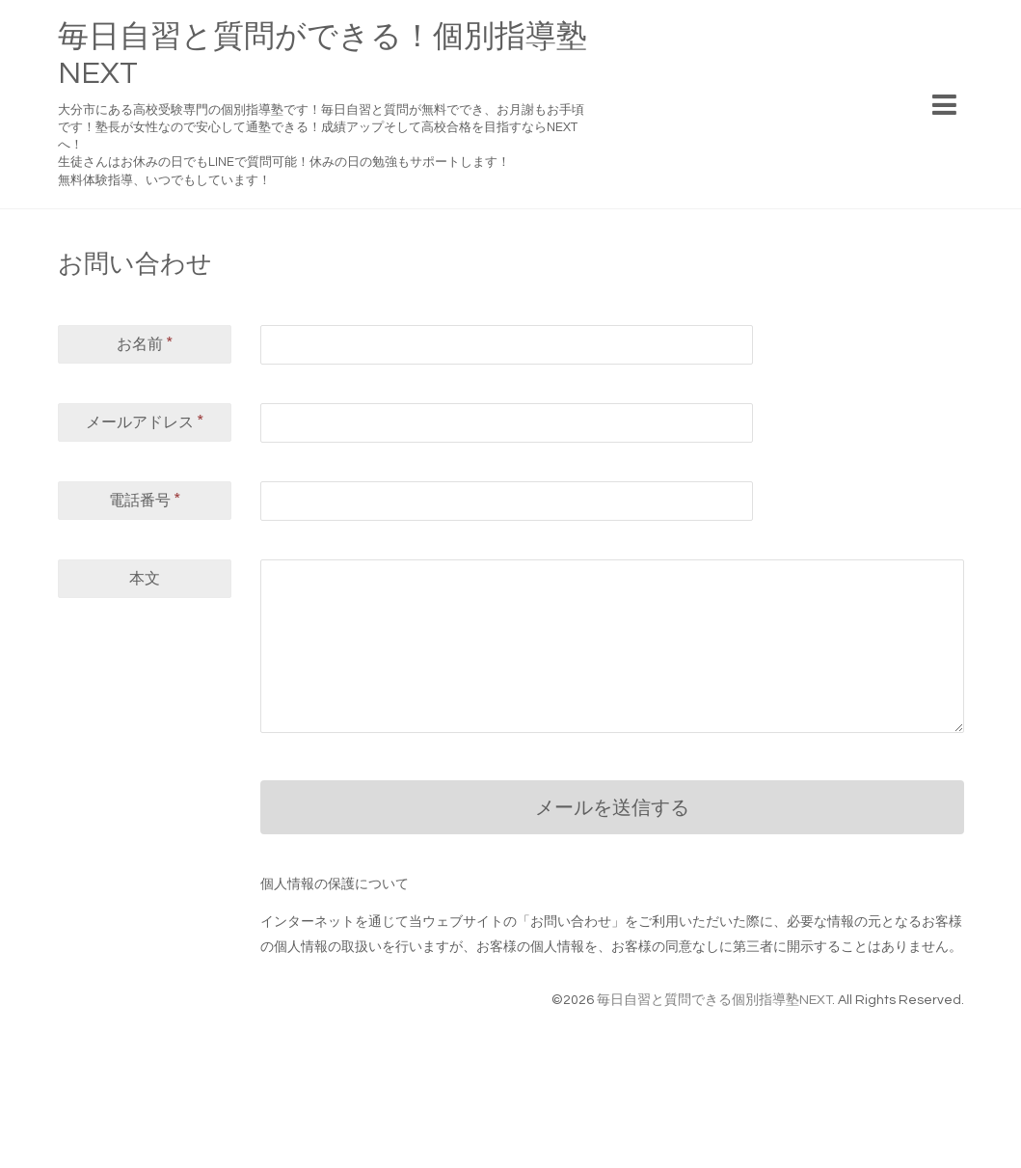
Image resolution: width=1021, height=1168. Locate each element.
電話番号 (144, 499)
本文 (144, 578)
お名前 (145, 343)
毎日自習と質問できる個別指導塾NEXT (714, 1000)
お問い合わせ (135, 264)
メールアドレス (144, 421)
